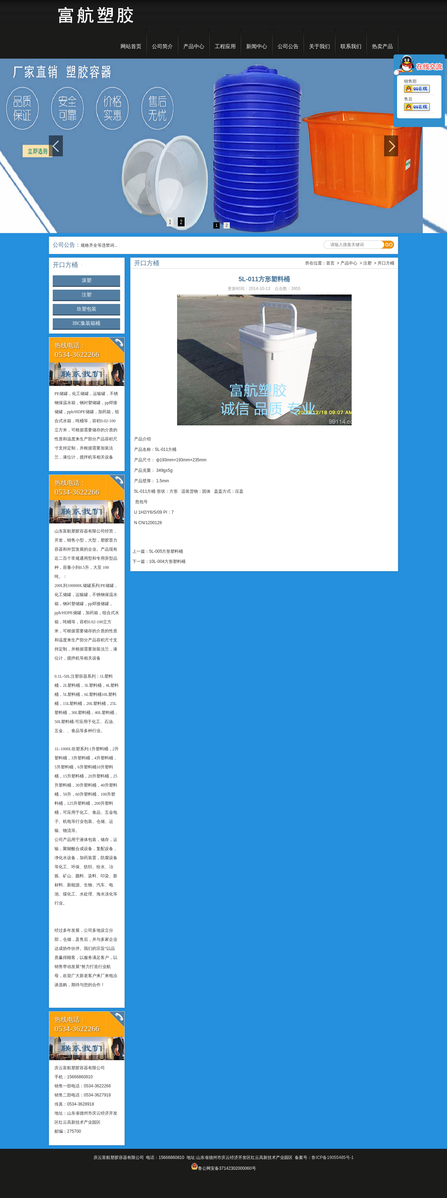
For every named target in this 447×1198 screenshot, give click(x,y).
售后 (417, 105)
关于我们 (319, 46)
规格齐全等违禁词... (99, 245)
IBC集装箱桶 (86, 323)
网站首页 (130, 46)
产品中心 (193, 46)
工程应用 (225, 46)
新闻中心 (256, 46)
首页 (330, 263)
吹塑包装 (86, 309)
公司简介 (162, 46)
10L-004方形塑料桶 (167, 561)
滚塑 (86, 280)
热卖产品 (382, 46)
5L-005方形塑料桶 (166, 551)
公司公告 (288, 46)
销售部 (417, 87)
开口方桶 (386, 263)
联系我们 (350, 46)
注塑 (86, 294)
